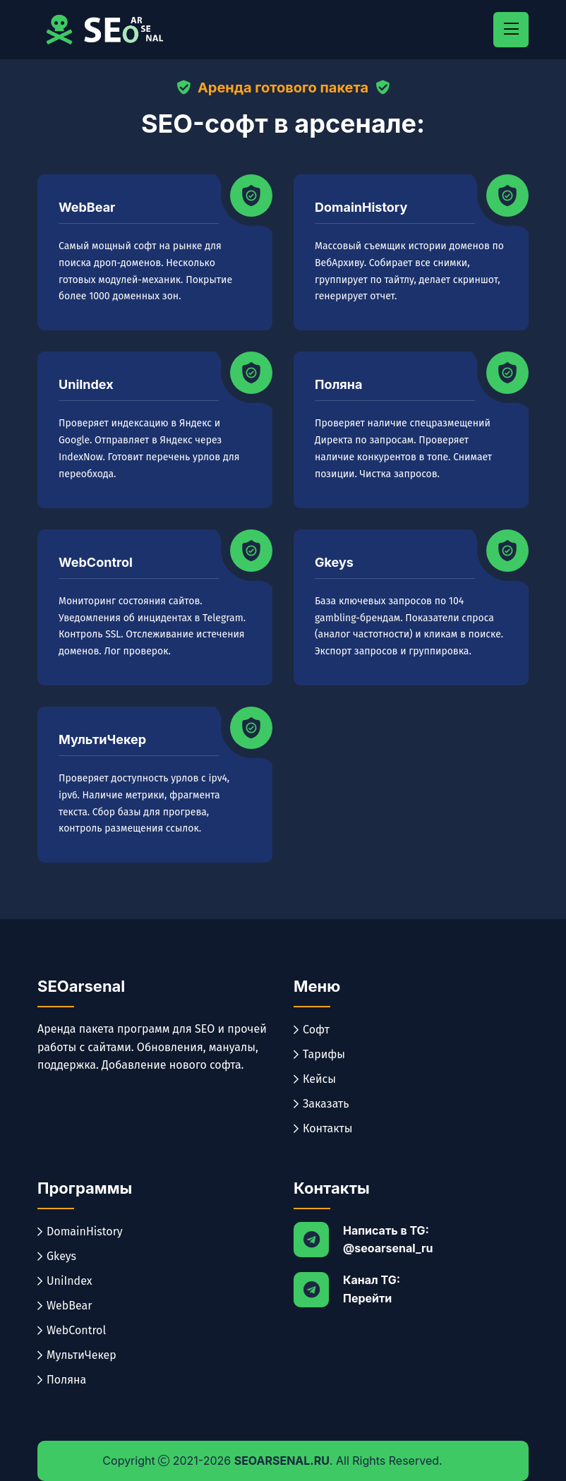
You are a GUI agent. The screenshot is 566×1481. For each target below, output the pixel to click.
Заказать (321, 1103)
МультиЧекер (102, 739)
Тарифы (319, 1054)
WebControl (96, 562)
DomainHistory (361, 207)
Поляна (338, 384)
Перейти (367, 1298)
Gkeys (334, 562)
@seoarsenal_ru (388, 1248)
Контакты (323, 1128)
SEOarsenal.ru (282, 1460)
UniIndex (86, 384)
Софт (312, 1029)
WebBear (87, 207)
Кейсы (315, 1079)
